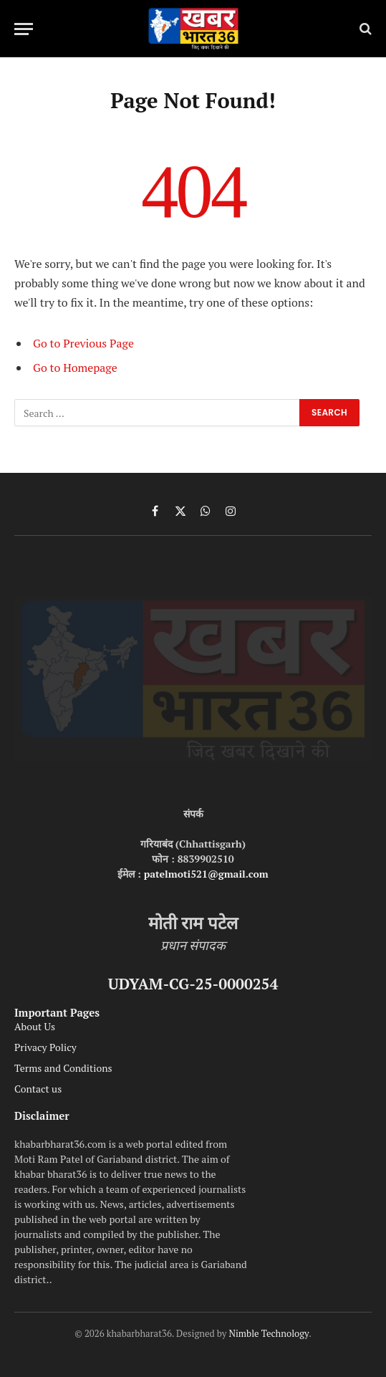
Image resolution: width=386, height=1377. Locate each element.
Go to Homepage (75, 367)
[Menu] (23, 29)
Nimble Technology (268, 1333)
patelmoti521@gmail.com (206, 874)
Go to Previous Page (83, 343)
